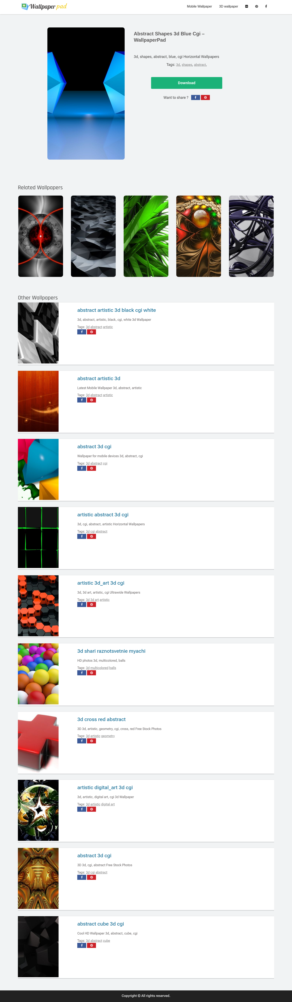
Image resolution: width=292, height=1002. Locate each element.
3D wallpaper (228, 6)
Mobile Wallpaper (199, 6)
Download (186, 83)
